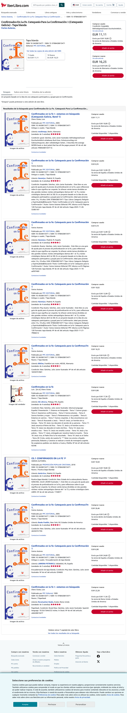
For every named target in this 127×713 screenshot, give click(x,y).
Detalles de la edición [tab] (41, 92)
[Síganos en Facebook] (98, 656)
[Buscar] (61, 5)
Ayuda (120, 5)
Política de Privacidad (61, 668)
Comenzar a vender (118, 12)
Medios (56, 660)
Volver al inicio (63, 645)
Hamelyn (42, 178)
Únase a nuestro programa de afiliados (41, 661)
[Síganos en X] (98, 661)
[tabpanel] (44, 99)
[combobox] (45, 5)
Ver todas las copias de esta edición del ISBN (44, 51)
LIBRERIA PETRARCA (46, 563)
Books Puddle (43, 522)
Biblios (41, 363)
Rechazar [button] (52, 704)
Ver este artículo (98, 31)
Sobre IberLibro (59, 656)
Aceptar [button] (25, 704)
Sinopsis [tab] (6, 92)
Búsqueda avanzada (8, 12)
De (36, 56)
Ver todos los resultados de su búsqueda (63, 633)
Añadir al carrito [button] (108, 48)
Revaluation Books (45, 602)
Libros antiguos (51, 12)
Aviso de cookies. (113, 695)
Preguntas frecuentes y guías (83, 657)
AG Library (42, 402)
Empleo (56, 664)
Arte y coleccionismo (74, 12)
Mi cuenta (14, 664)
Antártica (42, 473)
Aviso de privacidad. (82, 697)
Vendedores (96, 12)
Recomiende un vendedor (41, 666)
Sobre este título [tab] (21, 92)
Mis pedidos (15, 668)
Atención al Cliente (81, 662)
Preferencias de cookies (47, 695)
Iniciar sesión (87, 5)
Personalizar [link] (81, 704)
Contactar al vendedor (38, 152)
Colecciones (30, 12)
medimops (42, 131)
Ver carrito (14, 672)
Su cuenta (99, 5)
